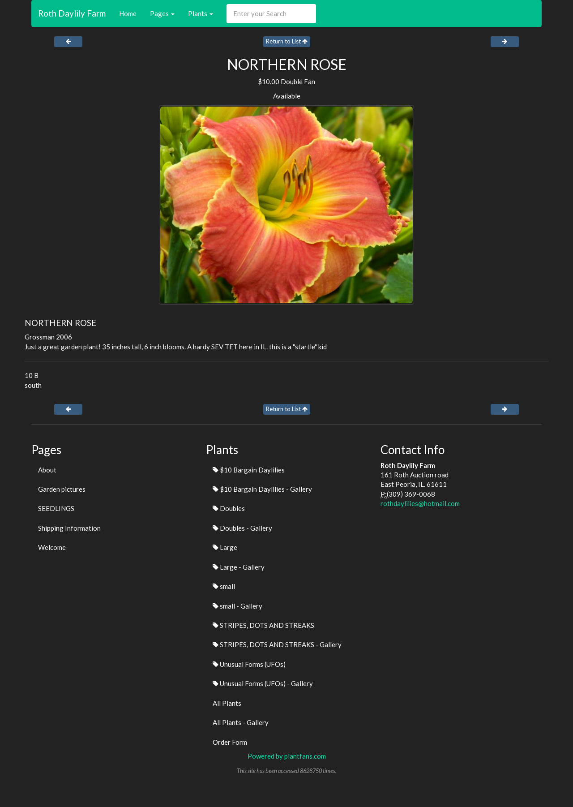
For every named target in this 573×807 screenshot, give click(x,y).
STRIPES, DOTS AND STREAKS (263, 625)
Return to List (287, 41)
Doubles (229, 508)
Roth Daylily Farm (72, 13)
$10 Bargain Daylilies (249, 470)
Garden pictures (62, 489)
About (47, 470)
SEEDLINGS (56, 508)
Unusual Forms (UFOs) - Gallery (263, 683)
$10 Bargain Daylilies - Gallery (262, 489)
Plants (200, 13)
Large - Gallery (239, 567)
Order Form (230, 742)
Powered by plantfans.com (287, 756)
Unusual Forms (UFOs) (249, 664)
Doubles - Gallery (242, 528)
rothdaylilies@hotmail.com (420, 503)
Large (225, 547)
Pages (162, 13)
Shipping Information (69, 528)
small (224, 586)
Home (128, 13)
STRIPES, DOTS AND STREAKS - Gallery (277, 644)
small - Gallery (237, 606)
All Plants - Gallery (241, 722)
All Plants (227, 703)
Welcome (52, 547)
